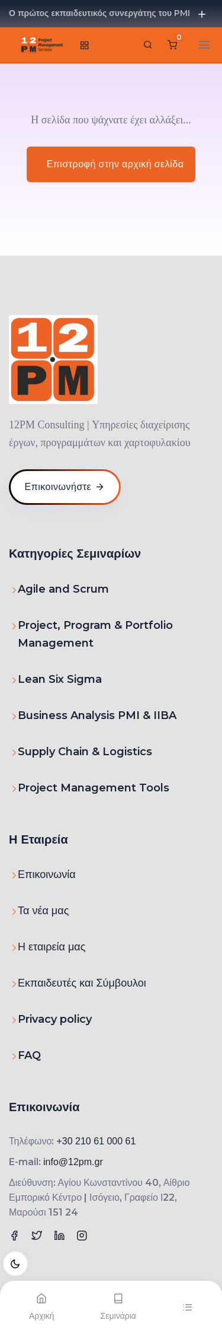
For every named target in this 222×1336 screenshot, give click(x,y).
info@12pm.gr (73, 1162)
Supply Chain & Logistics (85, 751)
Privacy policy (55, 1019)
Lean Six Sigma (60, 679)
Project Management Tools (93, 787)
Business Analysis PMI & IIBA (97, 715)
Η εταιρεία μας (51, 946)
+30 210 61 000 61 (96, 1141)
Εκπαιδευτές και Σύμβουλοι (82, 983)
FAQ (29, 1055)
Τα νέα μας (43, 910)
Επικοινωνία (47, 874)
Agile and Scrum (63, 589)
